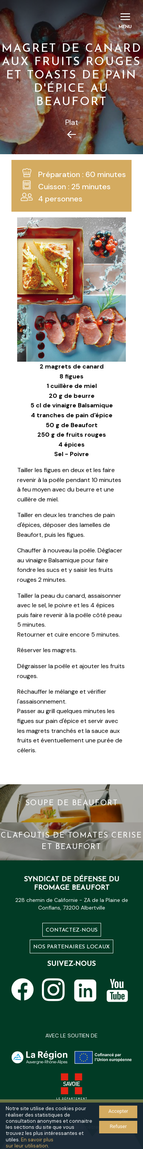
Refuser (118, 1126)
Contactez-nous (72, 930)
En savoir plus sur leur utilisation (29, 1142)
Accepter (118, 1111)
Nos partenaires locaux (71, 947)
